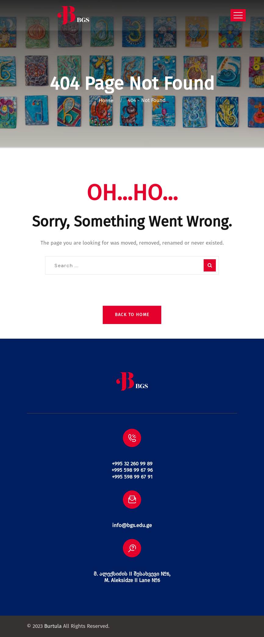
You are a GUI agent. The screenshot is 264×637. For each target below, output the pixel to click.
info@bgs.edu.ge (132, 525)
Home (107, 100)
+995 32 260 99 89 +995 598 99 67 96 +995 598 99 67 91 (132, 470)
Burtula (53, 626)
